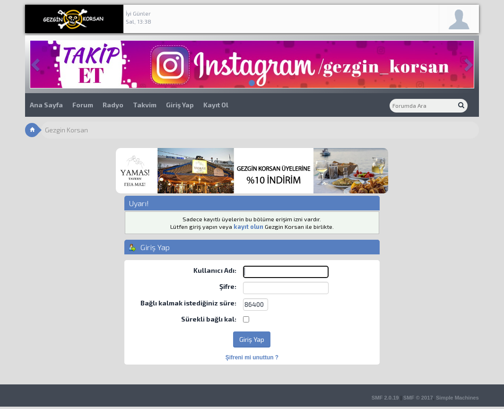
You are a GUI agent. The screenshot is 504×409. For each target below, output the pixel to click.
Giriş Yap (180, 105)
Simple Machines (457, 397)
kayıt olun (248, 226)
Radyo (113, 105)
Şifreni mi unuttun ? (252, 357)
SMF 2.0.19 (385, 397)
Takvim (144, 105)
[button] (36, 64)
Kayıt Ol (215, 105)
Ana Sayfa (46, 105)
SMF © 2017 (418, 397)
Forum (82, 105)
